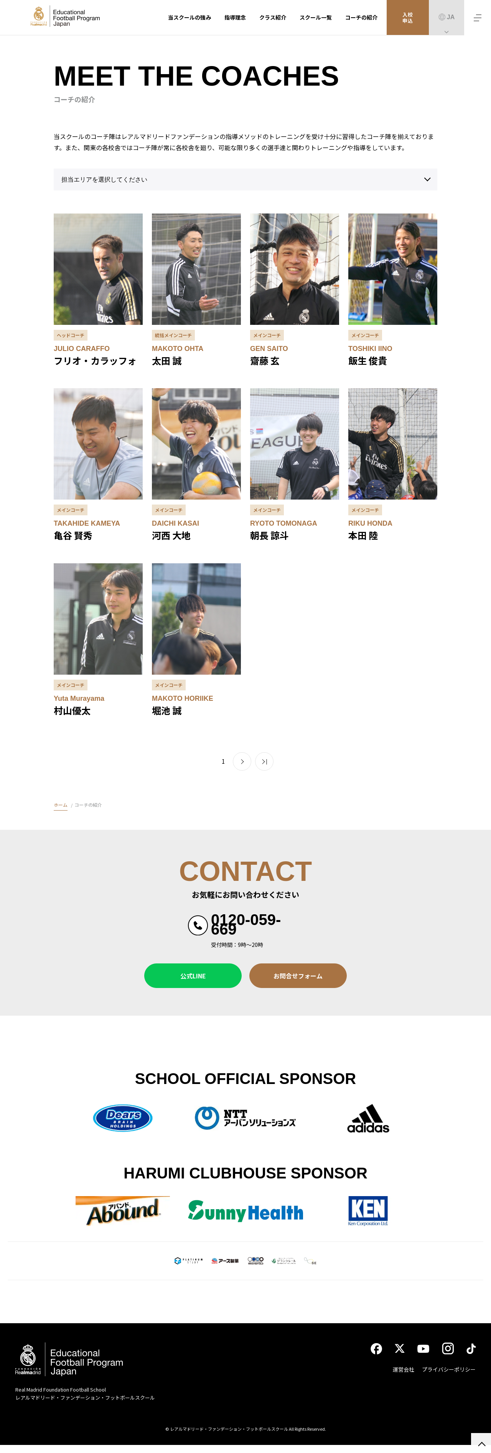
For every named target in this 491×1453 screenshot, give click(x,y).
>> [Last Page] (264, 761)
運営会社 (403, 1377)
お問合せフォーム (298, 975)
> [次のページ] (242, 761)
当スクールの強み (189, 17)
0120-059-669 (246, 924)
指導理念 (235, 17)
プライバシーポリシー (449, 1377)
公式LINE (193, 975)
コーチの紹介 (361, 17)
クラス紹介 (272, 17)
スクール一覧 (316, 17)
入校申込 (408, 17)
